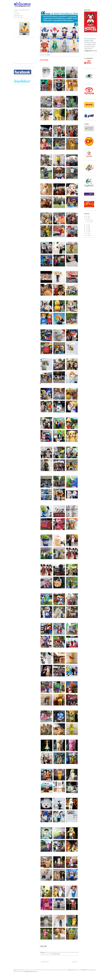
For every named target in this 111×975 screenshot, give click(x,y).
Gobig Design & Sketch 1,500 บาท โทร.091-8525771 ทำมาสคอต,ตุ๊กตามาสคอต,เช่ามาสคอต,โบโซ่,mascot (42, 969)
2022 (87, 218)
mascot (47, 952)
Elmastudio (77, 969)
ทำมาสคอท (71, 952)
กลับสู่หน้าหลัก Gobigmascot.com (22, 10)
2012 (87, 231)
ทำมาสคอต (65, 952)
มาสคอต (76, 952)
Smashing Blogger (91, 969)
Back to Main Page (18, 17)
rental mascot (53, 952)
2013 (87, 229)
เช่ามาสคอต (16, 13)
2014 (87, 227)
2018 (87, 225)
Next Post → (75, 961)
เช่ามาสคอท (60, 952)
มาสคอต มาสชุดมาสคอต (45, 954)
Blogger (36, 971)
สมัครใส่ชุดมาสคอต (18, 15)
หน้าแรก (16, 11)
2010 (87, 235)
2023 (87, 216)
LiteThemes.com (20, 971)
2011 (87, 233)
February (89, 220)
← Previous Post (44, 961)
